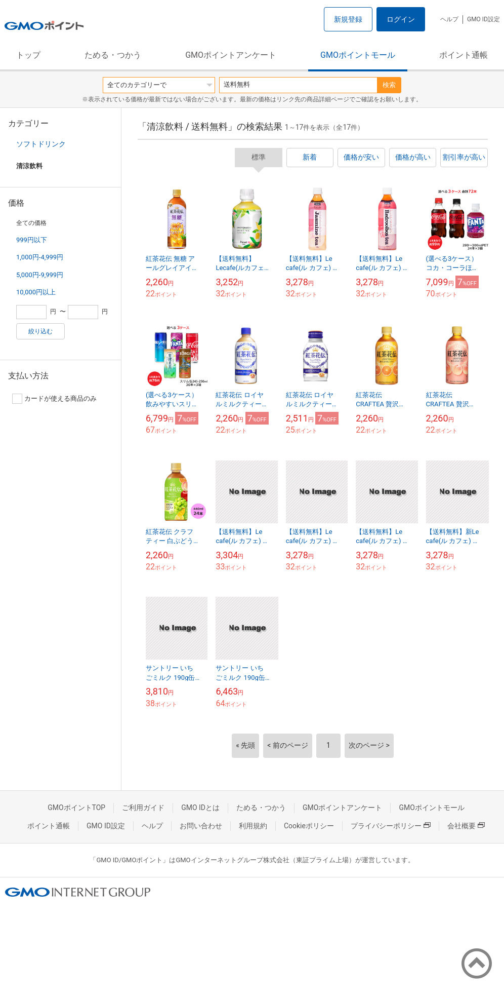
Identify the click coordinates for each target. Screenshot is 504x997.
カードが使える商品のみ (54, 399)
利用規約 (253, 826)
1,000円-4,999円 (39, 257)
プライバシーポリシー (391, 826)
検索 (389, 85)
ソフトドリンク (41, 144)
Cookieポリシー (309, 826)
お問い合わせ (201, 826)
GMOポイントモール (357, 55)
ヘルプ (449, 19)
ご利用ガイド (143, 807)
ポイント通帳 (463, 55)
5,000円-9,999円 (39, 275)
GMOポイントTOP (76, 807)
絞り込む (40, 331)
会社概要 (466, 826)
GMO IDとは (200, 807)
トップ (28, 55)
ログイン (401, 19)
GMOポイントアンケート (230, 55)
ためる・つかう (113, 55)
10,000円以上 (36, 292)
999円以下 (31, 240)
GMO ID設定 (483, 19)
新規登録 (348, 19)
